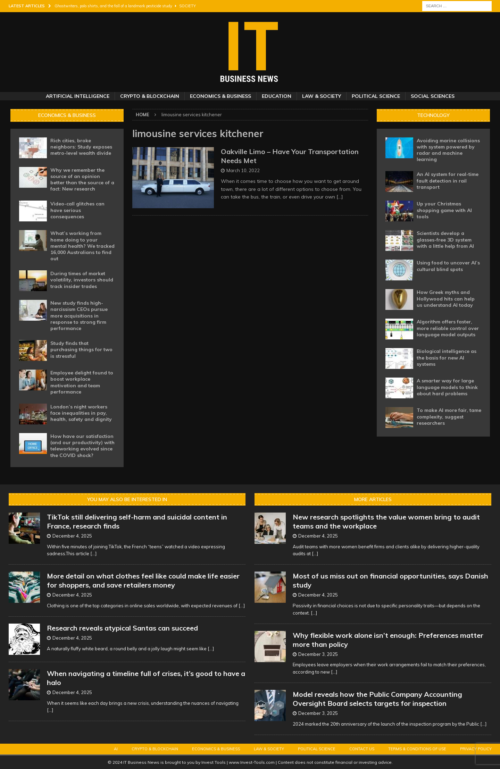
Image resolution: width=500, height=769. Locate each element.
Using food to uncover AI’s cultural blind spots (448, 266)
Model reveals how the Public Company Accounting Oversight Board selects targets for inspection (377, 699)
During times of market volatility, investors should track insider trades (81, 279)
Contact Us (361, 748)
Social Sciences (433, 96)
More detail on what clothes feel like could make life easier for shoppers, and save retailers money (143, 580)
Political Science (376, 96)
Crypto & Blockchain (149, 96)
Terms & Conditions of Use (417, 748)
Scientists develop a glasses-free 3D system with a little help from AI (445, 239)
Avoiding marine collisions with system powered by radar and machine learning (448, 150)
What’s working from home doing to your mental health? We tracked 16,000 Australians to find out (82, 246)
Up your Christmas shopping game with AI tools (444, 210)
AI (116, 748)
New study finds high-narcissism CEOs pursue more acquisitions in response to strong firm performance (79, 315)
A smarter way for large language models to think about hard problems (447, 387)
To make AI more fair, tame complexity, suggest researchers (449, 416)
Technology (433, 115)
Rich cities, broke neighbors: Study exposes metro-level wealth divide (81, 146)
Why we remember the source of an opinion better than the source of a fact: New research (82, 179)
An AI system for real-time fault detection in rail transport (447, 180)
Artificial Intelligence (77, 96)
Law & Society (321, 96)
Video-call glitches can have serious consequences (77, 210)
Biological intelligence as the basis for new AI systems (446, 357)
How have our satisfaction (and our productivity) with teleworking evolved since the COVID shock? (82, 445)
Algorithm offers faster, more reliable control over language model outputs (448, 328)
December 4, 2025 (72, 536)
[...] (93, 553)
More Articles (373, 499)
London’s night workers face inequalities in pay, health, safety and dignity (81, 413)
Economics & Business (220, 96)
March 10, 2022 (243, 170)
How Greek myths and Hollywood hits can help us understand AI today (446, 298)
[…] (339, 197)
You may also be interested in (127, 499)
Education (276, 96)
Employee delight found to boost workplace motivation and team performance (81, 382)
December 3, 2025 (318, 654)
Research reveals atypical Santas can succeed (122, 628)
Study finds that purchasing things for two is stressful (81, 349)
